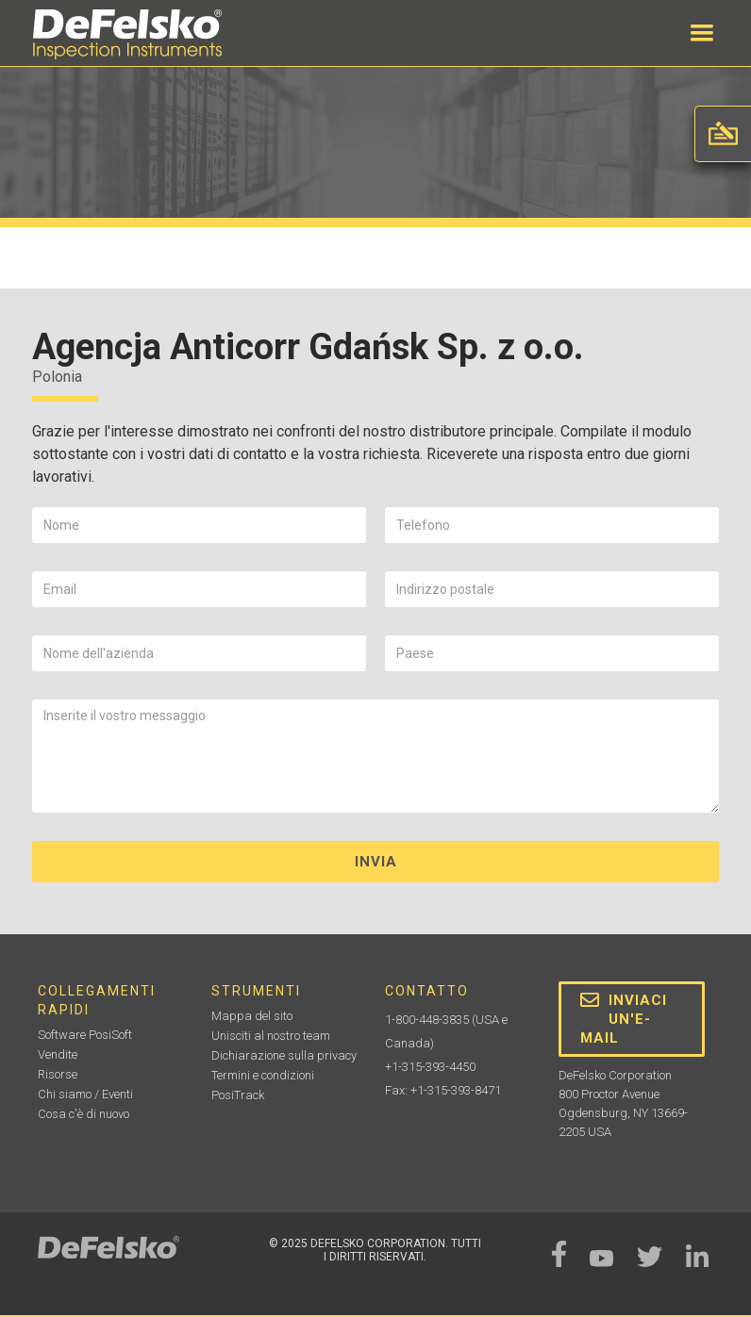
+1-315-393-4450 (430, 1067)
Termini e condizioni (262, 1075)
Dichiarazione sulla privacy (284, 1055)
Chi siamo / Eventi (85, 1094)
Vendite (57, 1054)
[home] (127, 34)
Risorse (57, 1074)
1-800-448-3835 (427, 1019)
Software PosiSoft (85, 1035)
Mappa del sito (251, 1016)
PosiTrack (237, 1095)
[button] (702, 33)
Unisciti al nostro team (270, 1036)
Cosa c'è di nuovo (83, 1114)
